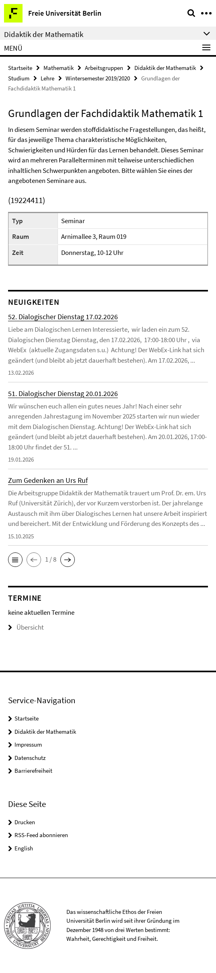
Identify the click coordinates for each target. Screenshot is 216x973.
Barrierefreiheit (33, 770)
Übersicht (26, 627)
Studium (18, 78)
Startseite (20, 68)
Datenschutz (29, 758)
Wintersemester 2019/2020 (98, 78)
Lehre (47, 78)
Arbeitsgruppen (104, 68)
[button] (15, 560)
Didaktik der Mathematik (165, 68)
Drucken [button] (24, 822)
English (23, 848)
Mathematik (58, 68)
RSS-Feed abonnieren (41, 835)
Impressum (28, 744)
